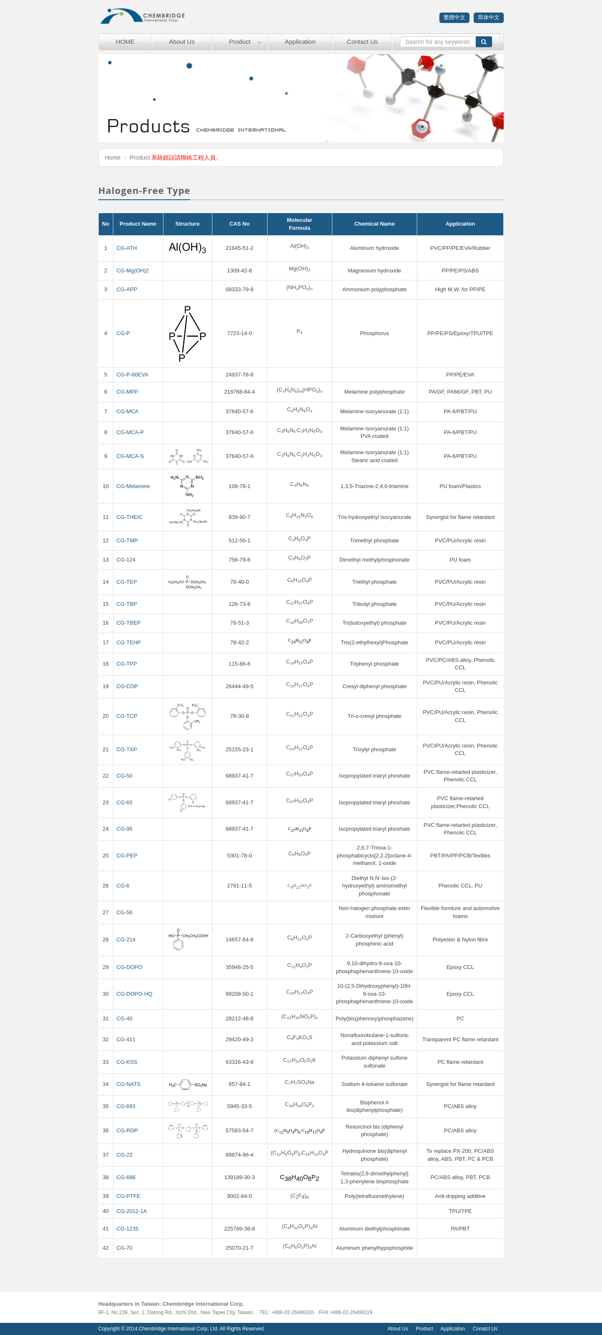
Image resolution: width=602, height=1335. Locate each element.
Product (240, 41)
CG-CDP (127, 686)
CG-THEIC (130, 517)
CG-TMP (127, 540)
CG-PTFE (128, 1196)
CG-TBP (127, 604)
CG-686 (126, 1177)
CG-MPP (127, 392)
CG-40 (125, 1018)
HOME (125, 41)
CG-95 (125, 829)
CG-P (123, 333)
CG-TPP (127, 664)
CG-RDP (127, 1130)
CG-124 (126, 560)
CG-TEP (127, 582)
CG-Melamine (133, 486)
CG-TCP (127, 716)
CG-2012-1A (132, 1211)
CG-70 (125, 1248)
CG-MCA (128, 411)
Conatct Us (485, 1329)
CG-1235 (128, 1229)
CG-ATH (127, 248)
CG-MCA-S (130, 456)
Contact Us (362, 41)
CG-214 (126, 939)
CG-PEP (127, 855)
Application (300, 41)
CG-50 (125, 776)
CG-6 (123, 885)
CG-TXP (127, 749)
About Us (182, 41)
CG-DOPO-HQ (135, 994)
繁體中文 (454, 17)
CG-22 (125, 1155)
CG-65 (125, 802)
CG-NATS (129, 1084)
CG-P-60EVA (132, 374)
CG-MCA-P (130, 432)
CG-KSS (127, 1062)
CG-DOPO (130, 967)
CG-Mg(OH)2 (133, 270)
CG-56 (125, 912)
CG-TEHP (129, 642)
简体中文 (489, 17)
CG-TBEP (129, 623)
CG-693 (126, 1106)
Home (112, 157)
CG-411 (126, 1039)
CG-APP (127, 289)
